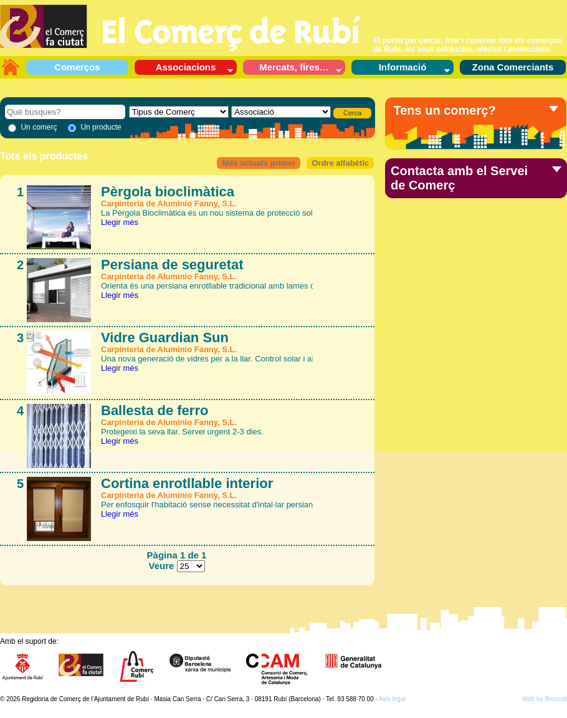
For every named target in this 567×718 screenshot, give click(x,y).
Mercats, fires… (294, 67)
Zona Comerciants (513, 67)
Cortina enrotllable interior (187, 483)
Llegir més (119, 222)
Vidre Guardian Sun (165, 337)
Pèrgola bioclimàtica (167, 191)
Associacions (186, 67)
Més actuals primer (258, 163)
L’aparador (10, 66)
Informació (403, 67)
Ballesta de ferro (154, 410)
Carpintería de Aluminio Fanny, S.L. (169, 203)
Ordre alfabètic (340, 163)
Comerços (77, 67)
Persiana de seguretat (172, 264)
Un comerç (39, 127)
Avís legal (392, 699)
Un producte (100, 127)
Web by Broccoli (544, 699)
